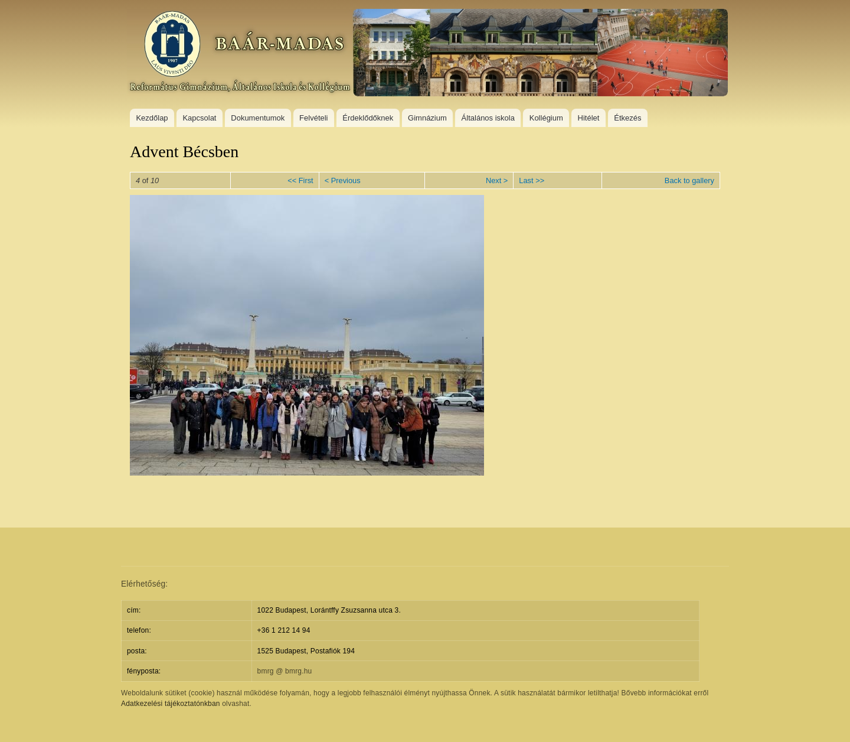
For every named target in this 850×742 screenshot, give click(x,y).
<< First (300, 180)
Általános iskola (488, 117)
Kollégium (546, 117)
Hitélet (589, 117)
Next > (497, 180)
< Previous (343, 180)
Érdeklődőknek (367, 117)
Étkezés (627, 117)
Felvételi (313, 117)
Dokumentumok (258, 117)
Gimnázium (427, 117)
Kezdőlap (152, 117)
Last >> (531, 180)
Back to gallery (689, 180)
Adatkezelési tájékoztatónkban (170, 703)
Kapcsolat (199, 117)
